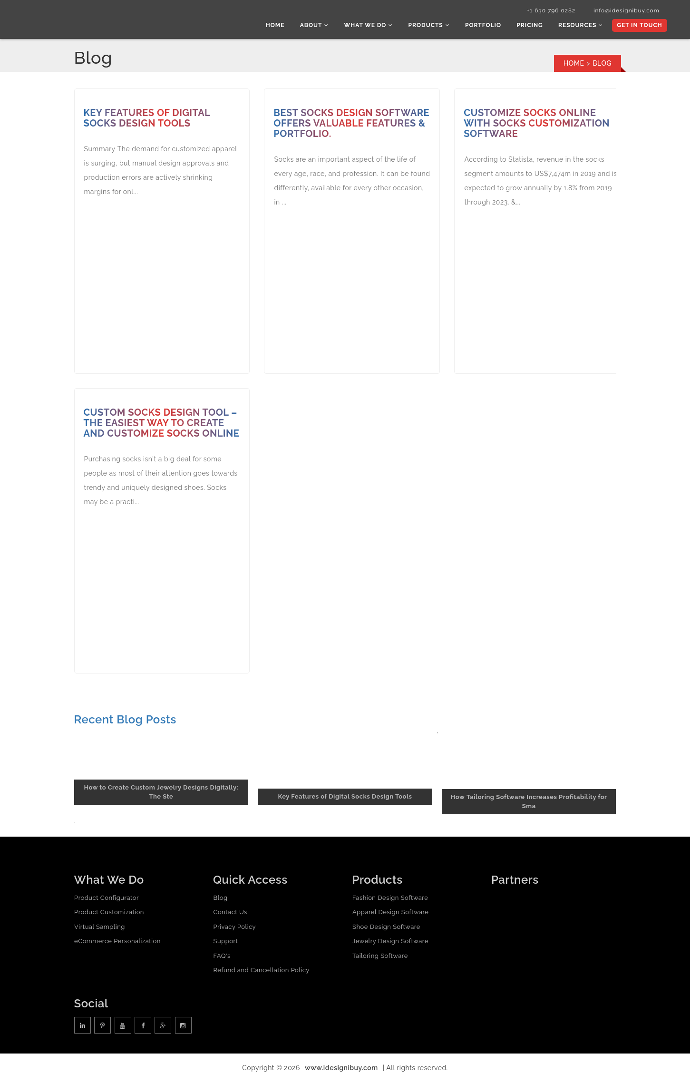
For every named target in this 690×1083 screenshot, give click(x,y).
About (320, 26)
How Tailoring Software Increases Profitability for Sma (529, 803)
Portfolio (486, 26)
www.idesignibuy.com (341, 1069)
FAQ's (221, 956)
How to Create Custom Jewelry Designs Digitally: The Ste (161, 793)
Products (433, 26)
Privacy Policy (234, 927)
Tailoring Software (380, 956)
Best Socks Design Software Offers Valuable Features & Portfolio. (352, 124)
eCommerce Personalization (117, 942)
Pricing (532, 26)
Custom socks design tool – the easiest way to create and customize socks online (162, 424)
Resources (581, 26)
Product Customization (109, 913)
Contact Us (230, 913)
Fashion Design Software (390, 898)
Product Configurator (106, 898)
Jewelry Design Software (390, 942)
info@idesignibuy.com (623, 11)
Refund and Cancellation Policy (261, 971)
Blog (220, 898)
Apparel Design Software (390, 913)
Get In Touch (638, 26)
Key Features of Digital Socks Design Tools (147, 119)
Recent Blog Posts (125, 720)
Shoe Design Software (386, 927)
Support (225, 942)
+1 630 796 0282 (546, 11)
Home (282, 26)
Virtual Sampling (99, 927)
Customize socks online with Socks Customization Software (537, 124)
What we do (374, 26)
